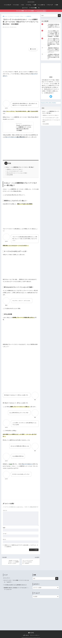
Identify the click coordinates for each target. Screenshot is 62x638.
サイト (4, 538)
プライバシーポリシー (34, 634)
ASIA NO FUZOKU (31, 2)
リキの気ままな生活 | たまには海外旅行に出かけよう (16, 583)
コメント (5, 509)
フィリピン (16, 4)
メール (5, 532)
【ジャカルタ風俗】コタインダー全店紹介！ (26, 10)
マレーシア (50, 4)
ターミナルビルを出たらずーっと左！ (15, 169)
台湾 (34, 4)
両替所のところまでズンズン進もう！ (15, 167)
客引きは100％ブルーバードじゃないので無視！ (17, 171)
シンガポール (41, 4)
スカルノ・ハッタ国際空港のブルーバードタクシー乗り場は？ (20, 165)
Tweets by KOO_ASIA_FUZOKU (48, 103)
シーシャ (25, 7)
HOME (31, 631)
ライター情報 (32, 7)
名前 (4, 526)
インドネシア (7, 4)
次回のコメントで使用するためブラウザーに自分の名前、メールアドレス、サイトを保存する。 (21, 544)
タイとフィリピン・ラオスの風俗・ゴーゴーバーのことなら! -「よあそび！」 (16, 580)
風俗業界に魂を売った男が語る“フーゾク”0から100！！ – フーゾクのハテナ (15, 587)
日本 (56, 4)
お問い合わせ (26, 634)
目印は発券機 (10, 173)
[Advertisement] (20, 61)
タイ (22, 4)
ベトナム (28, 4)
